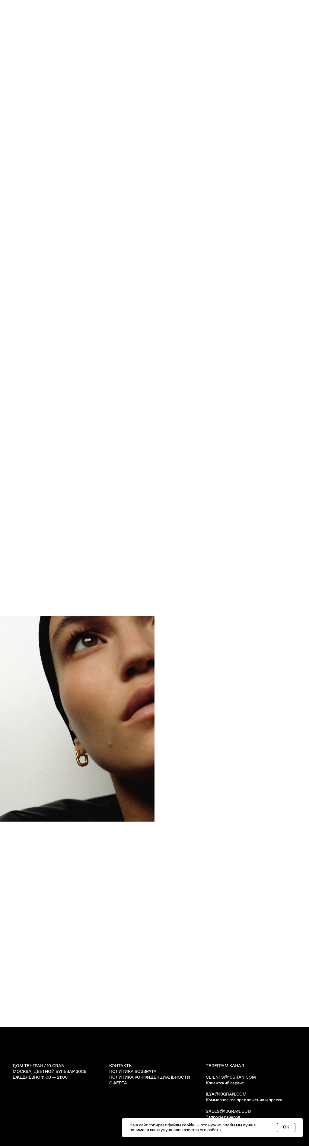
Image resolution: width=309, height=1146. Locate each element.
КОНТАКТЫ (241, 51)
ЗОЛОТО (162, 51)
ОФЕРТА (118, 1083)
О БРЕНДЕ (212, 51)
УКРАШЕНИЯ (69, 51)
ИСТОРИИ (137, 51)
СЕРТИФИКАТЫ (104, 51)
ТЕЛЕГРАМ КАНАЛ (225, 1066)
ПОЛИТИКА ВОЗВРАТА (133, 1072)
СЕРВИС (187, 51)
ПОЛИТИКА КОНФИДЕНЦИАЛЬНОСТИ (149, 1077)
